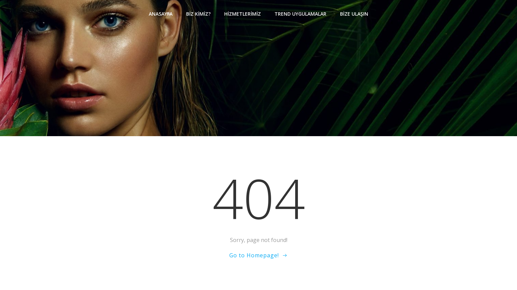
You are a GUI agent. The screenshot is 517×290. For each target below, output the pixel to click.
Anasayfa (161, 14)
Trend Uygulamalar (300, 14)
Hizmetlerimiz (242, 14)
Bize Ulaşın (354, 14)
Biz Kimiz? (198, 14)
